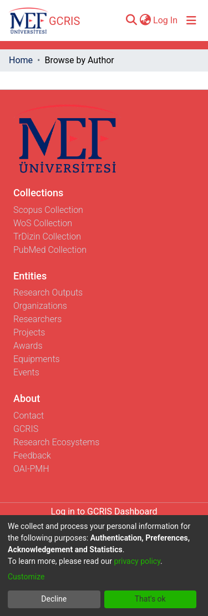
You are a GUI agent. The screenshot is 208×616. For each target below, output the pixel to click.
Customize (26, 576)
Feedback (32, 455)
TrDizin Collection (47, 236)
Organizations (40, 306)
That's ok (150, 598)
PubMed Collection (50, 250)
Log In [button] (166, 20)
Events (26, 372)
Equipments (36, 359)
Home (21, 60)
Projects (29, 332)
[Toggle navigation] (191, 20)
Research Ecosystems (56, 442)
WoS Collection (42, 223)
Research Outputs (48, 292)
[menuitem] (145, 20)
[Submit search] (131, 20)
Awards (28, 345)
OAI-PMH (31, 469)
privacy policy (137, 561)
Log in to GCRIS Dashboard (104, 511)
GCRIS (25, 429)
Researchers (37, 319)
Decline (54, 598)
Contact (28, 415)
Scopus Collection (48, 210)
